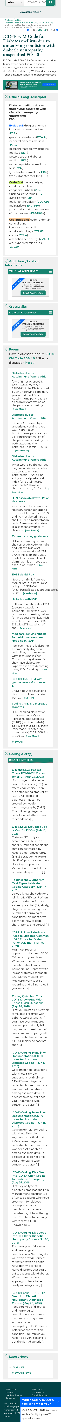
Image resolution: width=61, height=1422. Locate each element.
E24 (39, 194)
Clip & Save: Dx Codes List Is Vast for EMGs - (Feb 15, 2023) (29, 830)
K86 (40, 213)
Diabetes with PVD (24, 599)
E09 (12, 133)
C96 (47, 201)
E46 (36, 205)
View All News (21, 1372)
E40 (30, 205)
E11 (44, 176)
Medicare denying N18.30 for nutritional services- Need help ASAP (29, 637)
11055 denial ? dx (23, 574)
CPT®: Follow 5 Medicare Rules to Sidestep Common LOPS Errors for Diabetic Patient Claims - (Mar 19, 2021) (30, 939)
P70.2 (14, 145)
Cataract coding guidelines (30, 536)
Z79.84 (44, 239)
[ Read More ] (19, 409)
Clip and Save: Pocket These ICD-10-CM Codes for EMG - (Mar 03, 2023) (28, 773)
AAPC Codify (11, 1389)
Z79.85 (39, 231)
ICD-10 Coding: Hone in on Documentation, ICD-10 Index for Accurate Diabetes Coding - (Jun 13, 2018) (29, 1059)
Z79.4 (23, 235)
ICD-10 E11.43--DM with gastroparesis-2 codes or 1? (29, 682)
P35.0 (38, 190)
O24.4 (41, 137)
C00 (40, 201)
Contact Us (10, 1398)
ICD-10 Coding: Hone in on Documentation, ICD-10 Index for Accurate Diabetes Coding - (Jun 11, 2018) (29, 1119)
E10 (43, 172)
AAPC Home (37, 1389)
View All (17, 741)
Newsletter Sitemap (14, 1395)
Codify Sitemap (38, 1392)
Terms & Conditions (39, 1395)
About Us (9, 1392)
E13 (23, 152)
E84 (30, 197)
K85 (33, 213)
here (29, 363)
